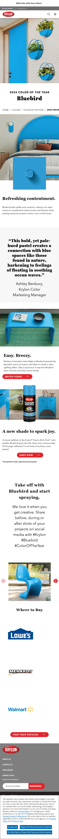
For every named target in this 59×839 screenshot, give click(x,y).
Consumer (7, 8)
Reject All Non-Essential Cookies (36, 827)
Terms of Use (17, 821)
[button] (55, 14)
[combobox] (31, 14)
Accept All (12, 827)
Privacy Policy (23, 811)
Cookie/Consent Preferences (15, 816)
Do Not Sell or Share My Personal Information (29, 832)
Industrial (22, 8)
